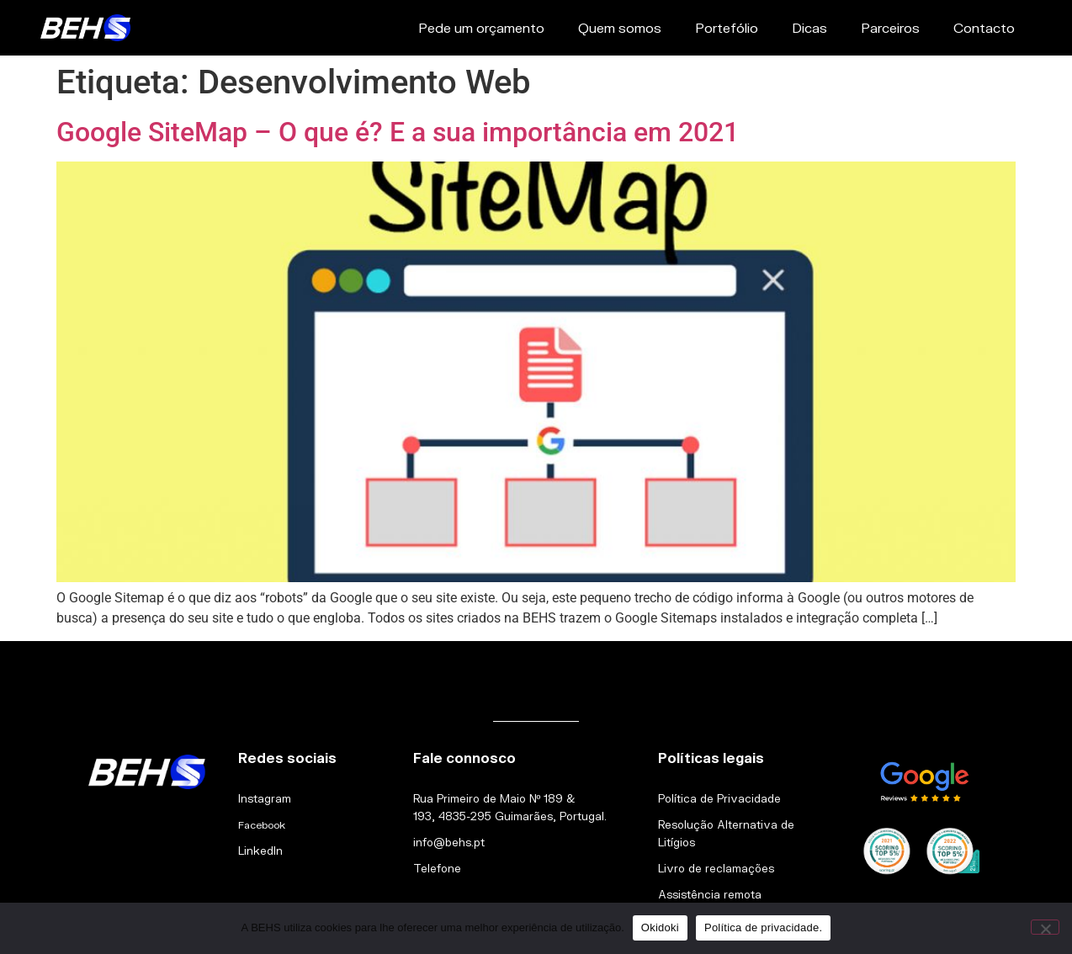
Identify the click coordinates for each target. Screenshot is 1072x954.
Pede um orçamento (481, 27)
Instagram (264, 798)
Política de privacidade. (763, 927)
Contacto (984, 27)
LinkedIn (260, 850)
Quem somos (619, 27)
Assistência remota (710, 894)
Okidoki (660, 927)
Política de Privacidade (719, 798)
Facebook (261, 825)
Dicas (809, 27)
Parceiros (890, 27)
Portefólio (726, 27)
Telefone (437, 868)
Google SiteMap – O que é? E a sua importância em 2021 (397, 132)
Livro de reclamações (716, 868)
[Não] (1045, 927)
